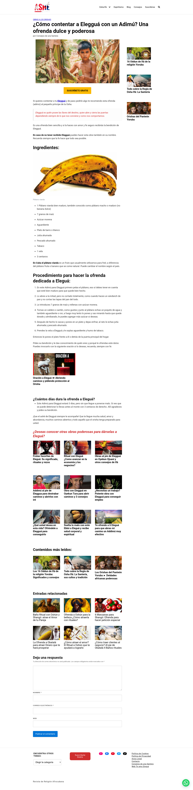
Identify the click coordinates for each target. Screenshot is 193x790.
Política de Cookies (140, 754)
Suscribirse (150, 7)
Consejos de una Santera (143, 764)
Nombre (37, 692)
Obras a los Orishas (42, 20)
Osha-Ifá (103, 7)
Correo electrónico (43, 705)
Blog (129, 7)
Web (35, 718)
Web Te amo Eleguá (140, 766)
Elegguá (61, 101)
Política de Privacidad (141, 756)
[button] (186, 783)
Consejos (138, 7)
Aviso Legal (137, 759)
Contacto (136, 761)
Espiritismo (119, 7)
